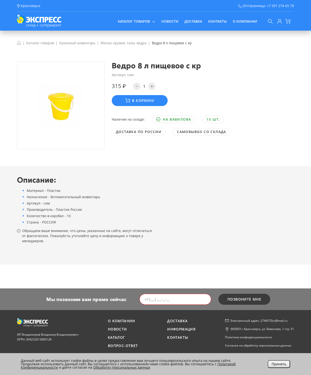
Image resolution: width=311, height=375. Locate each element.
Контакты (217, 21)
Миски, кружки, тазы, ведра (124, 43)
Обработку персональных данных (121, 367)
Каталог (116, 337)
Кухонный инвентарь (77, 43)
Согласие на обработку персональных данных (258, 345)
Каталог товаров (136, 21)
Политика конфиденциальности (248, 337)
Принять (279, 364)
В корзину (139, 100)
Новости (169, 21)
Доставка (193, 21)
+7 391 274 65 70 (280, 5)
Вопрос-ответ (123, 345)
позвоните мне (244, 299)
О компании (245, 21)
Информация (181, 329)
